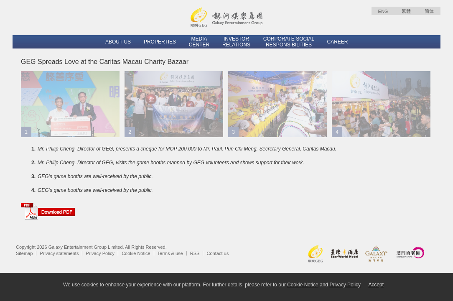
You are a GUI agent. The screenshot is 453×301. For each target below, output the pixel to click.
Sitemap (24, 253)
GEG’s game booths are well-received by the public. (95, 176)
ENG (383, 11)
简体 (429, 11)
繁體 (406, 11)
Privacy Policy (100, 253)
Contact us (218, 253)
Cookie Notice (136, 253)
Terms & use (170, 253)
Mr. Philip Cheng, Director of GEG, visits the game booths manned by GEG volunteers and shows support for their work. (171, 163)
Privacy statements (59, 253)
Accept (376, 285)
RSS (195, 253)
